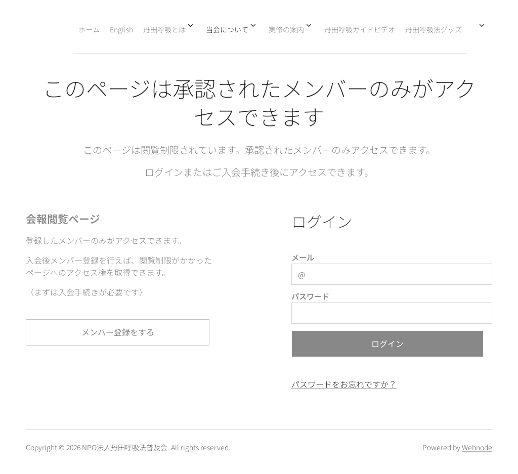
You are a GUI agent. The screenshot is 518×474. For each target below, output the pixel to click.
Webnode (477, 447)
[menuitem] (327, 29)
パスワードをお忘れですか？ (344, 384)
